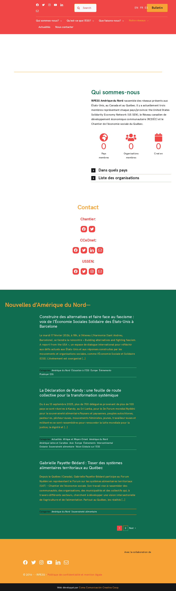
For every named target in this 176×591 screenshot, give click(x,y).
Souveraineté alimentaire (61, 446)
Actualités (57, 439)
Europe (94, 370)
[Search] (78, 8)
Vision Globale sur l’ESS (88, 446)
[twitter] (43, 5)
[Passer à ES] (146, 8)
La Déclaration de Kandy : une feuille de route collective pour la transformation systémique (80, 393)
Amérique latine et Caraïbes (54, 443)
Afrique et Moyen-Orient (75, 439)
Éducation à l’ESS (80, 370)
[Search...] (85, 8)
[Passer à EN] (136, 8)
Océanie (44, 446)
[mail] (37, 11)
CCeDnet (87, 240)
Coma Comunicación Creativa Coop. (99, 587)
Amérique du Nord (61, 370)
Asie (71, 443)
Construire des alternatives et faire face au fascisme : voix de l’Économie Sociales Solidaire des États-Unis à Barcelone (87, 321)
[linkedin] (61, 5)
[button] (131, 170)
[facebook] (37, 5)
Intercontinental (105, 443)
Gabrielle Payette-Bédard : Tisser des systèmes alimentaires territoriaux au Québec (81, 465)
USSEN (87, 261)
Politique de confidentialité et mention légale (75, 574)
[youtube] (55, 5)
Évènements (105, 370)
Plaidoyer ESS (46, 374)
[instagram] (49, 5)
